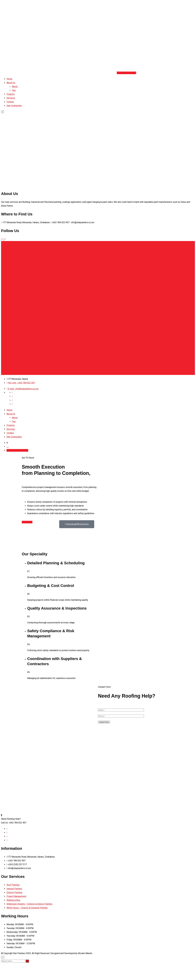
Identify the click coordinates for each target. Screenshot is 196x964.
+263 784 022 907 (21, 382)
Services (11, 98)
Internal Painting (14, 888)
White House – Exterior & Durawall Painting (27, 907)
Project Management (16, 896)
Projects (11, 94)
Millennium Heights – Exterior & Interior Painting (29, 904)
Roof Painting (13, 885)
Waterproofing (13, 900)
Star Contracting (14, 105)
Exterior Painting (14, 892)
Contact (10, 101)
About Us (11, 82)
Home (9, 79)
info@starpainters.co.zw (23, 388)
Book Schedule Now (126, 73)
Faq (14, 90)
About (15, 86)
